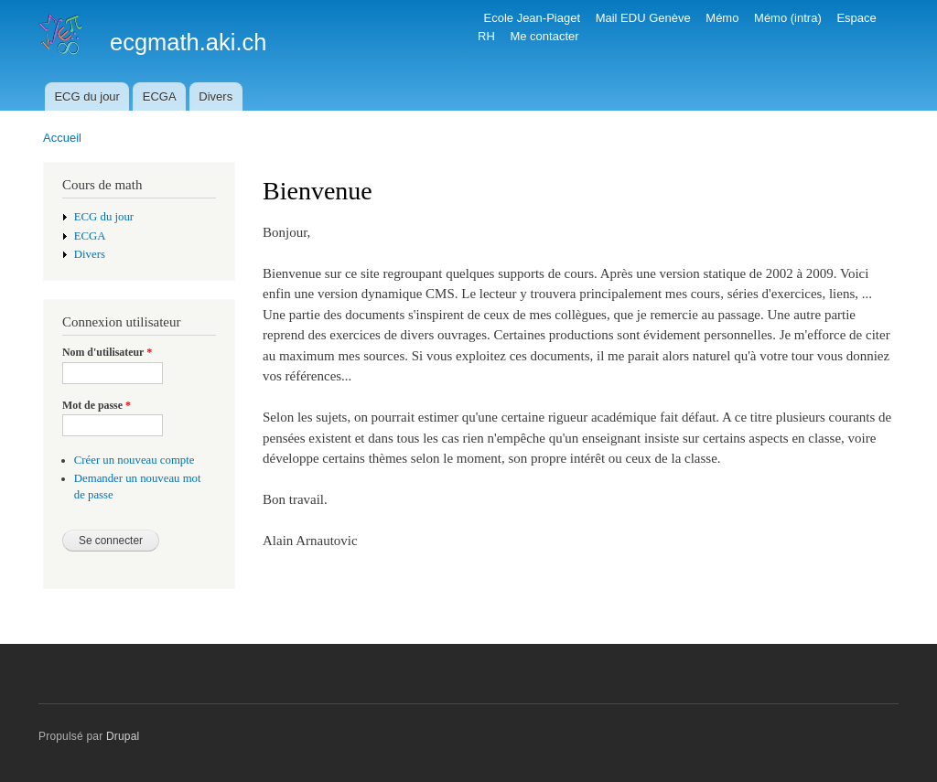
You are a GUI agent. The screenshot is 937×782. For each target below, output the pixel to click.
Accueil (62, 138)
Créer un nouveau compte (134, 460)
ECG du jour (87, 96)
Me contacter (544, 36)
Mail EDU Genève (643, 18)
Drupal (123, 736)
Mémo (721, 18)
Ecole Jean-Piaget (532, 18)
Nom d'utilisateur (107, 352)
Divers (215, 96)
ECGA (160, 96)
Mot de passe (96, 405)
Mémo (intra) (788, 18)
